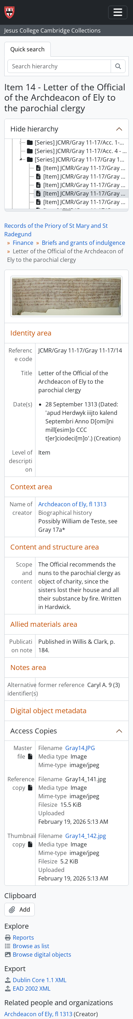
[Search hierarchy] (59, 66)
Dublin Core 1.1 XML (35, 980)
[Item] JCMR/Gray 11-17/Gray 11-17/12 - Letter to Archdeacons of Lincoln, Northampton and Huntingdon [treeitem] (81, 176)
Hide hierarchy (34, 129)
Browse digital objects (37, 954)
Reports (19, 937)
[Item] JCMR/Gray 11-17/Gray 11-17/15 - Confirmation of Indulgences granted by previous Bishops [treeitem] (81, 202)
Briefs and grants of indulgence (83, 243)
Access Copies (33, 731)
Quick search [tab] (27, 49)
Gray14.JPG (80, 748)
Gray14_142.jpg (85, 836)
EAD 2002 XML (27, 988)
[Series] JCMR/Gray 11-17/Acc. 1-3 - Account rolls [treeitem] (77, 142)
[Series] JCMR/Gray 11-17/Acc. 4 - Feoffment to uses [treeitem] (77, 151)
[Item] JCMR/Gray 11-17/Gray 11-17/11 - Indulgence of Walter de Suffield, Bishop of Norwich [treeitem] (81, 168)
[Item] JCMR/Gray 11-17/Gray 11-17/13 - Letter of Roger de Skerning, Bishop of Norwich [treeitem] (81, 185)
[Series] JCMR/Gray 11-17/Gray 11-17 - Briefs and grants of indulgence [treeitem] (77, 159)
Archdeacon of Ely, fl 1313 (72, 504)
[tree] (66, 174)
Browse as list (26, 946)
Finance (23, 243)
